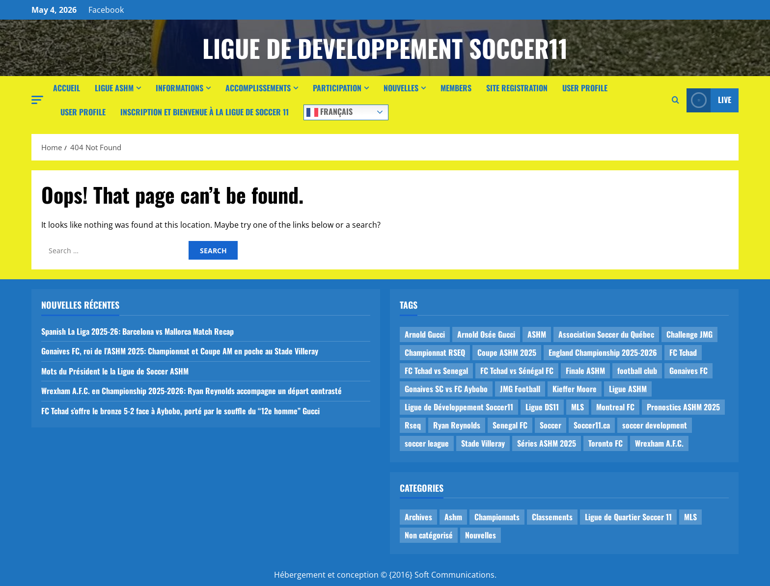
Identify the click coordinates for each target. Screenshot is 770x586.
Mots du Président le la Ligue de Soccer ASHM (115, 371)
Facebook (106, 9)
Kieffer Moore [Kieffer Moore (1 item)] (574, 389)
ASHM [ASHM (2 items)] (536, 334)
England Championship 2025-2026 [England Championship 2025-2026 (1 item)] (603, 352)
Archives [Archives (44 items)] (418, 517)
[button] (37, 100)
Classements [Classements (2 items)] (552, 517)
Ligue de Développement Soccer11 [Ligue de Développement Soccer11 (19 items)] (459, 407)
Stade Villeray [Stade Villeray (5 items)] (483, 443)
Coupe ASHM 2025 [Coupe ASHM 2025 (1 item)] (506, 352)
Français (329, 111)
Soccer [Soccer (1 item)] (550, 425)
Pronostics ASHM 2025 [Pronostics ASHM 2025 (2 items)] (683, 407)
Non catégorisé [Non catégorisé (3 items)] (429, 535)
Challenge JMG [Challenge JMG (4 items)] (689, 334)
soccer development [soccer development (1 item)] (654, 425)
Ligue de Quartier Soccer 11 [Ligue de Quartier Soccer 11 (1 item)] (628, 517)
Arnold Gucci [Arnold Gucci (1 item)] (425, 334)
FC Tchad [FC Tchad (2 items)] (683, 352)
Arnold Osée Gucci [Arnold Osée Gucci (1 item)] (486, 334)
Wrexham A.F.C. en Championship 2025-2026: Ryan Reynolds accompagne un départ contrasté (191, 391)
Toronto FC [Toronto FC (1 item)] (605, 443)
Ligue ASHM (114, 88)
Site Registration (517, 88)
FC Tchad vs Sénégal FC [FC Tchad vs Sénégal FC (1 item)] (516, 370)
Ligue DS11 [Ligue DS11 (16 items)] (542, 407)
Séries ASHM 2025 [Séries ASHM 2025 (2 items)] (546, 443)
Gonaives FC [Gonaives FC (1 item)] (688, 370)
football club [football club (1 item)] (637, 370)
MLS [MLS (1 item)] (577, 407)
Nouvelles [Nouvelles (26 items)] (480, 535)
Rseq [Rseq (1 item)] (413, 425)
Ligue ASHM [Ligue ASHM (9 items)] (628, 389)
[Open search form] (675, 100)
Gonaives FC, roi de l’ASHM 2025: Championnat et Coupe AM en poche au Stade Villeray (179, 351)
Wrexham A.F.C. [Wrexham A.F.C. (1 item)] (659, 443)
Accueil (66, 88)
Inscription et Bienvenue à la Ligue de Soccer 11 (204, 112)
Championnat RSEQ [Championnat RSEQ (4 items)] (435, 352)
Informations (179, 88)
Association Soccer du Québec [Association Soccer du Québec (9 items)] (606, 334)
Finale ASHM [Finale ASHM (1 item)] (585, 370)
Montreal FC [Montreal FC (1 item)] (615, 407)
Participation (337, 88)
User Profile (584, 88)
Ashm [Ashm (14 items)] (453, 517)
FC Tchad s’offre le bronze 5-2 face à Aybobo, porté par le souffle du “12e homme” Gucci (180, 411)
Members (455, 88)
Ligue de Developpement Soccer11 (385, 47)
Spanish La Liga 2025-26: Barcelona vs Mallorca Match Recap (137, 331)
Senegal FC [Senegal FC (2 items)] (510, 425)
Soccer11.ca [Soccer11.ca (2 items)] (592, 425)
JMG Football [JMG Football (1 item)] (520, 389)
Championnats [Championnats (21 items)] (497, 517)
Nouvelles (401, 88)
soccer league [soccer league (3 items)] (427, 443)
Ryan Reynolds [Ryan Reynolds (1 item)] (456, 425)
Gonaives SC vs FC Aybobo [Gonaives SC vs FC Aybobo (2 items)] (446, 389)
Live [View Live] (709, 100)
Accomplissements (258, 88)
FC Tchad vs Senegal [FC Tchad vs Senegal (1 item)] (436, 370)
